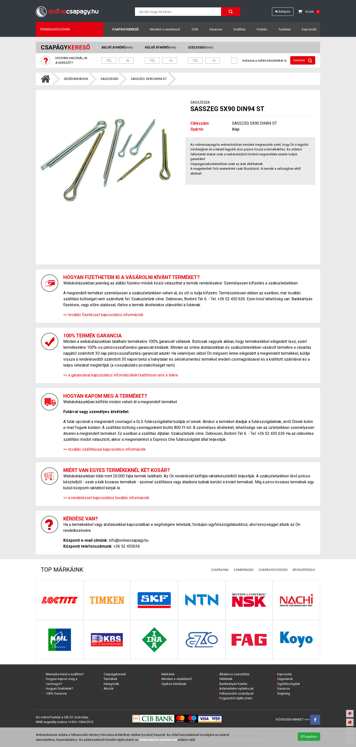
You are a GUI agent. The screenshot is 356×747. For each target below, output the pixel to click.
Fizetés (262, 29)
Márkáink (168, 674)
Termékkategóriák (55, 29)
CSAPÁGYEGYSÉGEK (273, 570)
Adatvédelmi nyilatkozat (236, 688)
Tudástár (284, 29)
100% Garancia (56, 693)
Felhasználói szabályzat (236, 693)
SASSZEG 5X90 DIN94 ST (149, 79)
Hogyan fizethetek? (59, 688)
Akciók (109, 688)
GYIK (195, 29)
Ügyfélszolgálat (288, 684)
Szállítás (239, 29)
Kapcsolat (309, 29)
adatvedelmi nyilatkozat (158, 740)
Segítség (283, 693)
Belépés (282, 11)
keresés (302, 60)
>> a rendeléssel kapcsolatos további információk (106, 497)
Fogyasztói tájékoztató (235, 698)
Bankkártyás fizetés (233, 684)
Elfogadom (309, 736)
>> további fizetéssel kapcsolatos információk (103, 314)
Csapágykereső (125, 29)
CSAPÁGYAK (220, 570)
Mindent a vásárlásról (165, 29)
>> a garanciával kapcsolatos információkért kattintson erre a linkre (120, 375)
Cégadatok (285, 679)
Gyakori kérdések (173, 684)
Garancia (215, 29)
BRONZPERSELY (304, 570)
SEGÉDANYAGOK (76, 79)
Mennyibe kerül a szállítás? (65, 674)
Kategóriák (111, 684)
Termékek (110, 679)
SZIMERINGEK (244, 570)
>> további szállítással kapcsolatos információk (104, 449)
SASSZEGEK (109, 79)
